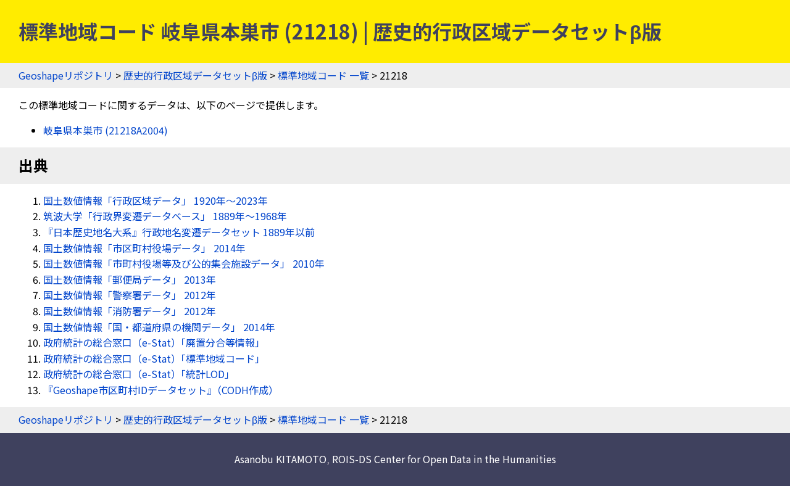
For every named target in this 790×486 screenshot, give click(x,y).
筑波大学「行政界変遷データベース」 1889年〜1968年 (165, 215)
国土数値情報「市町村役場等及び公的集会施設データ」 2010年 (184, 263)
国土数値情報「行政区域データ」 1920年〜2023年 (155, 200)
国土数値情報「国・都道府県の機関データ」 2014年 (159, 326)
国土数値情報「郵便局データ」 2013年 (129, 279)
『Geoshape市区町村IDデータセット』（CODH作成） (160, 389)
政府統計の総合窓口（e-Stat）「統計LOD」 (139, 373)
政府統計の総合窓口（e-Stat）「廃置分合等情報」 (154, 342)
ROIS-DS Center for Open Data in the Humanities (444, 458)
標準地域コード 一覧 (323, 75)
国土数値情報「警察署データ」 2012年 (129, 294)
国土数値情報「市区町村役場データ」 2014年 (144, 248)
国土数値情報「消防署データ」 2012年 (129, 310)
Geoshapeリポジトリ (66, 75)
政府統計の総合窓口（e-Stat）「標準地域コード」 (154, 358)
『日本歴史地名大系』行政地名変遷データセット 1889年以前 (179, 231)
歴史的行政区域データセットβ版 (195, 75)
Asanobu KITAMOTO (280, 458)
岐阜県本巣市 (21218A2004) (105, 130)
